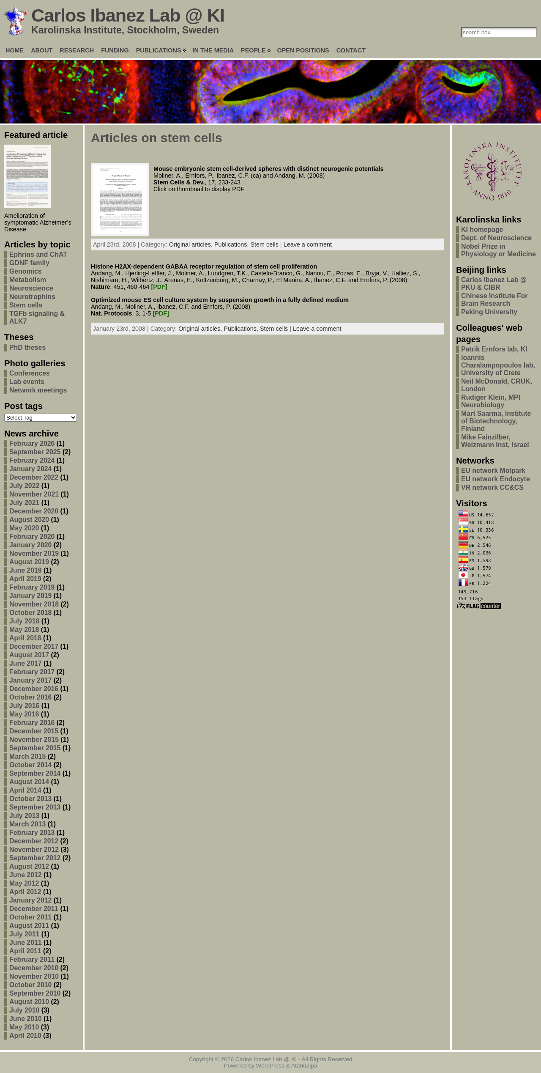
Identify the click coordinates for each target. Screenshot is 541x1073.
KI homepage (482, 229)
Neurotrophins (32, 296)
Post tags (23, 406)
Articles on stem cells (156, 138)
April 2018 (25, 638)
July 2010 (24, 1010)
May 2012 (24, 883)
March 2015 (27, 756)
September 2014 (34, 773)
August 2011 (29, 925)
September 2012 (34, 858)
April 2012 (25, 891)
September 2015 (34, 748)
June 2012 (25, 874)
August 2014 (29, 781)
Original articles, (191, 244)
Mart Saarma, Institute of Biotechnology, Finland (496, 421)
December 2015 (33, 731)
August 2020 (29, 519)
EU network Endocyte (495, 479)
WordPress (270, 1065)
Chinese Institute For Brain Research (494, 299)
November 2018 (34, 604)
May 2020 (24, 528)
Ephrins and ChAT (38, 254)
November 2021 (34, 494)
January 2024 (30, 468)
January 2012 (30, 900)
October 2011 (30, 917)
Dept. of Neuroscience (496, 237)
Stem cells (25, 305)
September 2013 (34, 807)
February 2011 (32, 959)
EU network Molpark (493, 470)
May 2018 (24, 629)
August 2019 (29, 561)
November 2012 (34, 849)
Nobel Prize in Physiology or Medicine (498, 250)
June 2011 (25, 942)
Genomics (25, 271)
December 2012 (33, 841)
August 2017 (29, 655)
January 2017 (30, 680)
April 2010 (25, 1035)
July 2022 (24, 485)
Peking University (489, 312)
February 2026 (32, 443)
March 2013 (27, 824)
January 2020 (30, 545)
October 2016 (30, 697)
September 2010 (34, 993)
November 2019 (34, 553)
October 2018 (30, 612)
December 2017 (33, 646)
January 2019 (30, 595)
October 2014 (30, 764)
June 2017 (25, 663)
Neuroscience (31, 288)
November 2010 (34, 976)
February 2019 (32, 587)
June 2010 (25, 1018)
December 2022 (33, 477)
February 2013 (32, 832)
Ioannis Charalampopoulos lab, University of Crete (498, 365)
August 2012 (29, 866)
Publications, (232, 244)
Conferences (29, 373)
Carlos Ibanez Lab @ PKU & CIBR (494, 283)
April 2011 (25, 951)
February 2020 (32, 536)
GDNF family (29, 262)
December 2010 (33, 967)
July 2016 (24, 705)
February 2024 (32, 460)
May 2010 (24, 1027)
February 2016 (32, 722)
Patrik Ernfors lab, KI (494, 349)
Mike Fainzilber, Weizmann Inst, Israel (495, 441)
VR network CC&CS (492, 487)
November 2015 (34, 739)
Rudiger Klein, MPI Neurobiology (490, 401)
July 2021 (24, 502)
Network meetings (38, 390)
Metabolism (27, 279)
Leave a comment (308, 244)
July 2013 (24, 815)
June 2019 (25, 570)
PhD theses (27, 347)
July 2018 (24, 621)
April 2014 (25, 790)
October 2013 (30, 798)
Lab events (26, 381)
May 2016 (24, 714)
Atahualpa (304, 1065)
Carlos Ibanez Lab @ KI (127, 15)
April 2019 (25, 578)
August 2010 (29, 1001)
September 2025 (34, 452)
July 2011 (24, 934)
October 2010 (30, 984)
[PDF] (159, 286)
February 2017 (32, 671)
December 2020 (33, 511)
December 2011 (33, 908)
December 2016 (33, 688)
